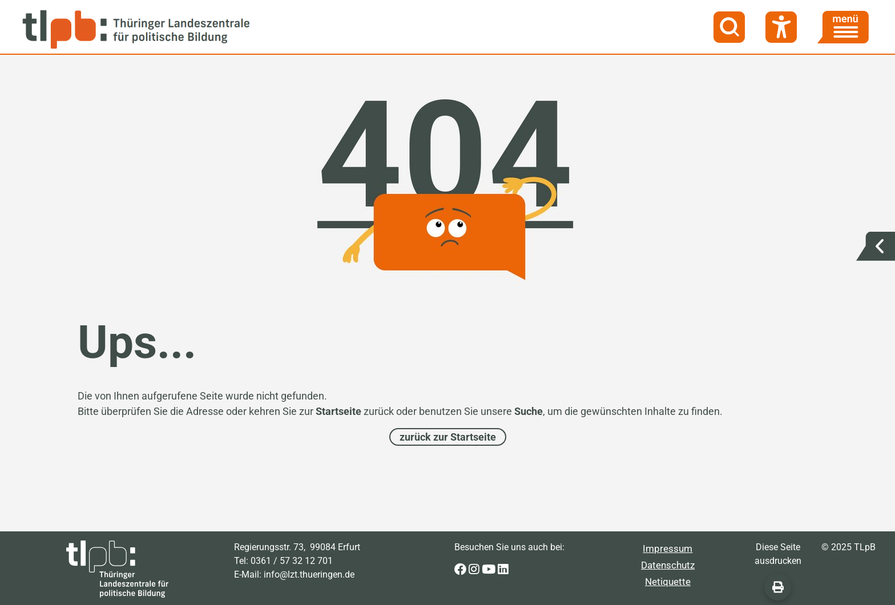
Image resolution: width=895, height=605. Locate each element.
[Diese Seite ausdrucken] (777, 587)
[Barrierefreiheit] (781, 27)
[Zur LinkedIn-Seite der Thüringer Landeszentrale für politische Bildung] (503, 569)
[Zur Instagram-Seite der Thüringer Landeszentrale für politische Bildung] (475, 569)
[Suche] (729, 27)
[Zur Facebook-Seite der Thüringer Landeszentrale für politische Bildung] (461, 569)
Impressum (667, 548)
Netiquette (668, 581)
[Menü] (843, 27)
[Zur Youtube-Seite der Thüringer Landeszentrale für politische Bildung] (490, 569)
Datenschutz (668, 565)
